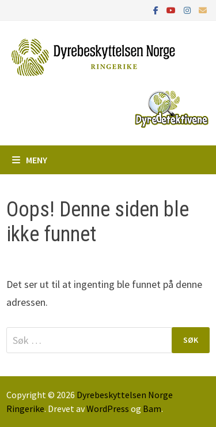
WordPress (107, 408)
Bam (152, 408)
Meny (29, 160)
